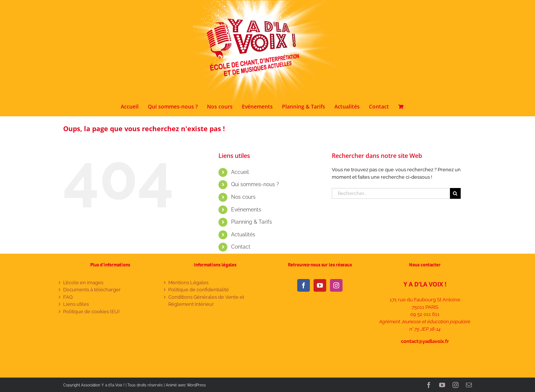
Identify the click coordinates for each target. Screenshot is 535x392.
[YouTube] (320, 285)
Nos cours (243, 197)
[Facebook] (303, 285)
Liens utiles (76, 304)
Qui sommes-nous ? (255, 184)
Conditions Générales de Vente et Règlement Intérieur (206, 300)
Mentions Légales (188, 282)
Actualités (243, 234)
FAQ (68, 297)
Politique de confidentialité (198, 289)
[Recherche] (455, 193)
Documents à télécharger (92, 289)
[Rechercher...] (391, 193)
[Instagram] (336, 285)
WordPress (196, 385)
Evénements (246, 210)
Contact (240, 247)
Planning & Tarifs (251, 222)
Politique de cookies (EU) (91, 311)
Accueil (240, 172)
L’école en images (83, 282)
